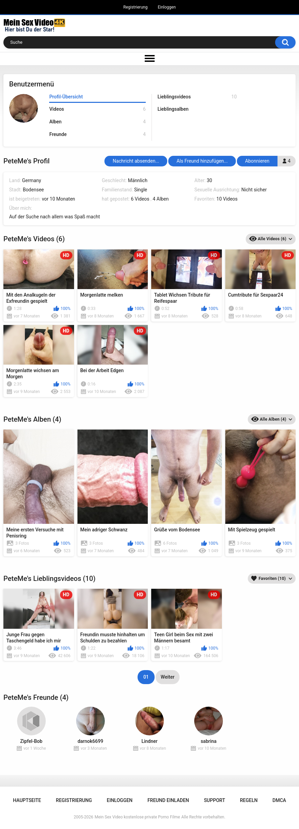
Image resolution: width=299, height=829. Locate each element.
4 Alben (161, 199)
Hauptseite (27, 800)
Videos (97, 109)
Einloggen (167, 7)
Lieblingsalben (172, 109)
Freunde (97, 134)
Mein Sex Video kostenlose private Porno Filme (137, 817)
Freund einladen (168, 800)
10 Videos (227, 199)
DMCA (279, 800)
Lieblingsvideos (197, 97)
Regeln (249, 800)
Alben (97, 122)
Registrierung (135, 7)
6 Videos (140, 199)
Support (214, 800)
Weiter (167, 677)
